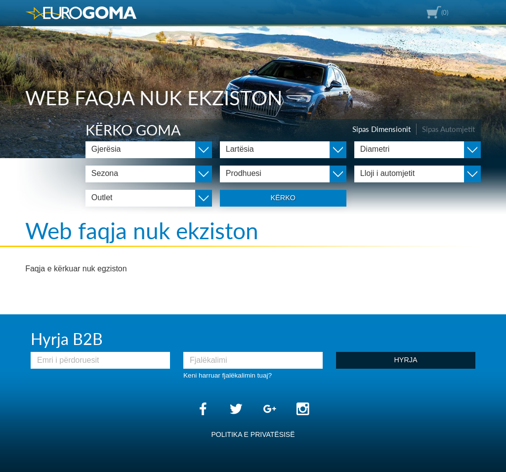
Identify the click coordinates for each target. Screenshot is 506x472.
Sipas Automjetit (448, 129)
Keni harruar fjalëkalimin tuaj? (227, 375)
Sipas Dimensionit (381, 129)
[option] (253, 79)
